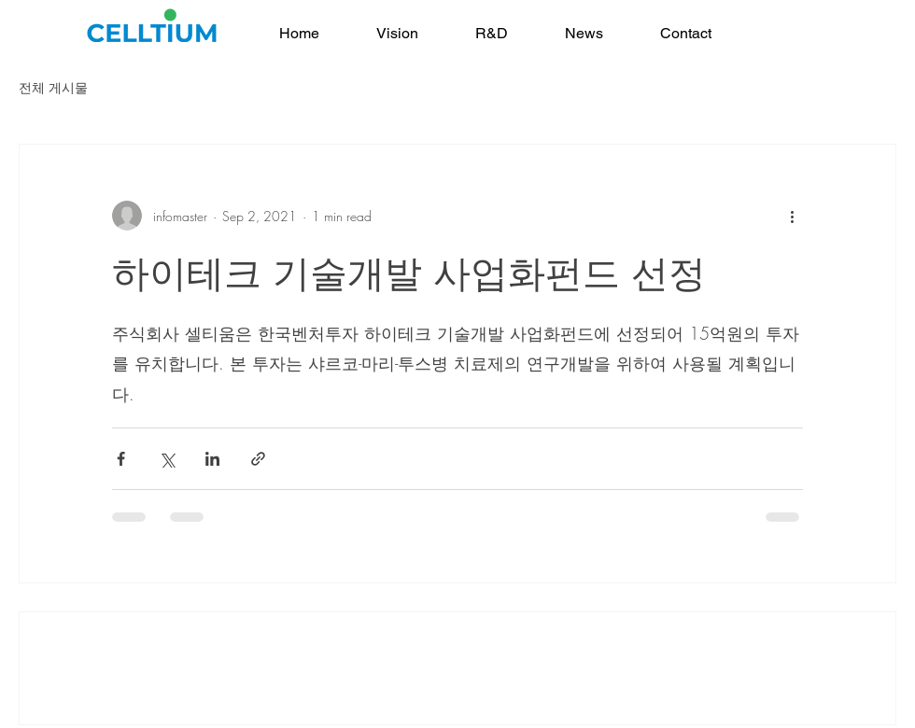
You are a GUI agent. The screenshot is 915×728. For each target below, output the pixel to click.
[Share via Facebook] (121, 459)
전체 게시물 (53, 87)
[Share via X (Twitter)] (167, 459)
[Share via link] (258, 459)
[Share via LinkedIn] (212, 459)
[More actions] (792, 215)
